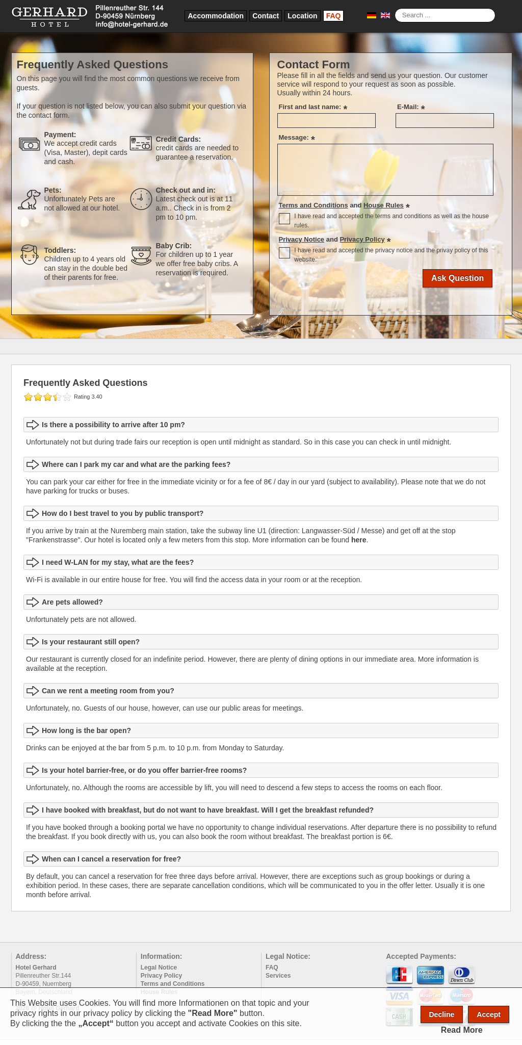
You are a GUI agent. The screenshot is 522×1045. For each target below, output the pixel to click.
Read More (462, 1030)
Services (278, 975)
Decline (442, 1014)
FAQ (333, 15)
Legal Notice (159, 967)
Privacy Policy (161, 975)
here (359, 540)
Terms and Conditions (173, 983)
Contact (265, 15)
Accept (489, 1014)
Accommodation (216, 15)
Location (302, 15)
